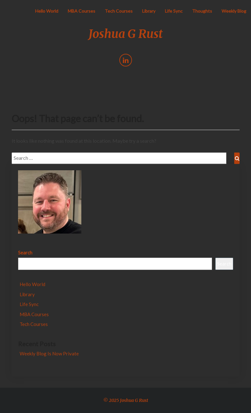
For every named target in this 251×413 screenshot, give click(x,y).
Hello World (46, 11)
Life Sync (174, 11)
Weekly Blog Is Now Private (49, 353)
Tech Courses (119, 11)
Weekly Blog (234, 11)
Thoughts (202, 11)
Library (148, 11)
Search (25, 252)
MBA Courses (81, 11)
